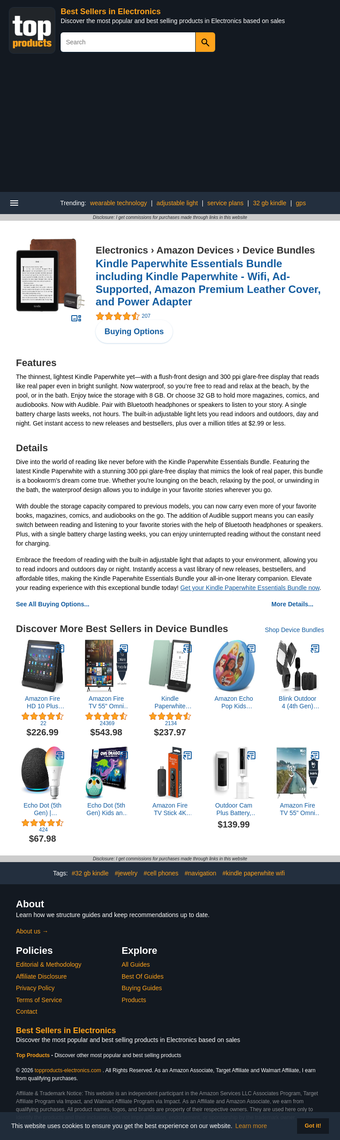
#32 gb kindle (90, 873)
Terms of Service (39, 999)
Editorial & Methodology (48, 964)
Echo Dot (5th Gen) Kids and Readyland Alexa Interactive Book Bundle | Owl (106, 809)
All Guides (136, 964)
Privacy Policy (35, 988)
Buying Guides (142, 988)
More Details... (292, 604)
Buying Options (134, 331)
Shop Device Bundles (294, 629)
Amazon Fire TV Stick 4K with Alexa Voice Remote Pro (170, 809)
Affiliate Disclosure (41, 976)
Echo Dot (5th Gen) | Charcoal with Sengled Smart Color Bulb (42, 809)
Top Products (33, 1055)
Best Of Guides (143, 976)
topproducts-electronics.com (68, 1070)
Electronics (122, 250)
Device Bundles (279, 250)
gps (301, 203)
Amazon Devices (195, 250)
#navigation (200, 873)
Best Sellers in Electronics (111, 11)
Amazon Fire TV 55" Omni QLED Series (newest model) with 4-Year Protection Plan (297, 809)
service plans (225, 203)
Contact (26, 1011)
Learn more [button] (251, 1125)
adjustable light (176, 203)
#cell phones (160, 873)
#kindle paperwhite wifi (253, 873)
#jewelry (126, 873)
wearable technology (118, 203)
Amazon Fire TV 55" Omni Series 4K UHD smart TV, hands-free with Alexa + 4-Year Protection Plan (106, 702)
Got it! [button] (313, 1126)
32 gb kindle (269, 203)
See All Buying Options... (52, 604)
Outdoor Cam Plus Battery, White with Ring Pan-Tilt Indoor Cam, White (233, 809)
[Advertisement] (170, 125)
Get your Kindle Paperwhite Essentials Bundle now (249, 587)
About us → (32, 931)
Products (134, 999)
